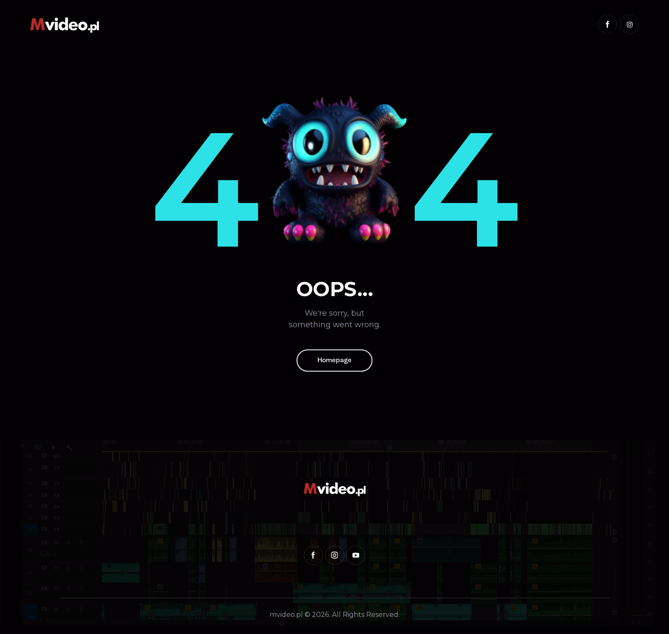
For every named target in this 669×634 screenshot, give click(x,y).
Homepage (334, 361)
